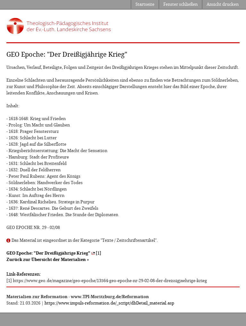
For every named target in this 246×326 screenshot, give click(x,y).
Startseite (144, 4)
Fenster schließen (180, 4)
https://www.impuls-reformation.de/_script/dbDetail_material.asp (109, 303)
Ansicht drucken (223, 4)
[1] (53, 253)
